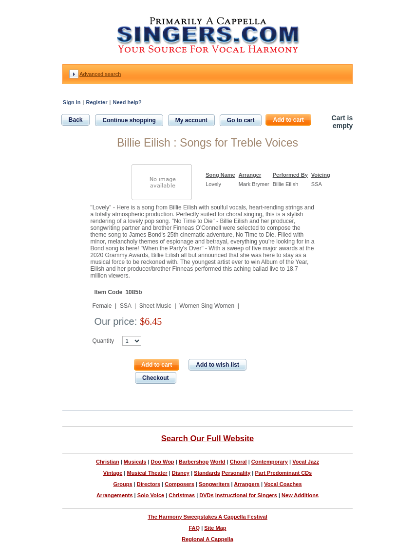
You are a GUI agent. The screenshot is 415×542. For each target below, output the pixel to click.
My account (191, 120)
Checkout (155, 377)
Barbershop (194, 462)
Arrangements (114, 495)
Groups (122, 484)
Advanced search (100, 74)
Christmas (182, 495)
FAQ (194, 528)
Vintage (113, 473)
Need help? (127, 102)
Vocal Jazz (305, 462)
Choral (238, 462)
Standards (207, 473)
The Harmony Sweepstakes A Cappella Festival (207, 517)
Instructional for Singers (246, 495)
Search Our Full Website (207, 438)
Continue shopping (128, 120)
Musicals (135, 462)
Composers (179, 484)
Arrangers (247, 484)
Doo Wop (162, 462)
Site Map (215, 528)
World (218, 462)
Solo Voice (150, 495)
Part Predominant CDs (283, 473)
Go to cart (241, 120)
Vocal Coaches (283, 484)
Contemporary (269, 462)
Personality (236, 473)
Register (96, 102)
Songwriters (214, 484)
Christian (107, 462)
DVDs (206, 495)
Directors (148, 484)
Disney (180, 473)
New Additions (300, 495)
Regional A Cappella (207, 539)
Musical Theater (147, 473)
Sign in (72, 102)
